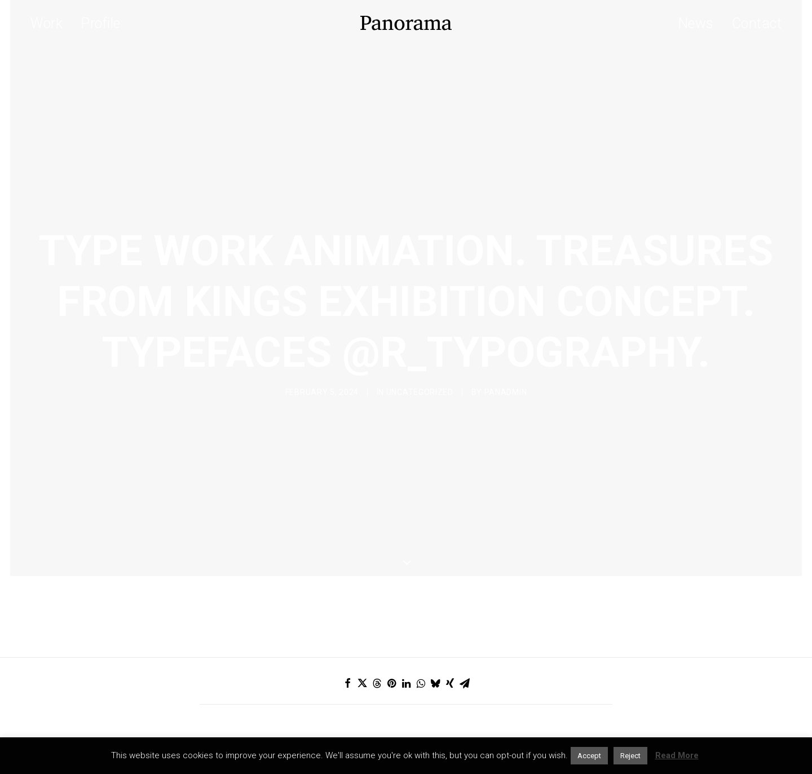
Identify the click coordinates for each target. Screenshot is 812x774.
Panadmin (505, 365)
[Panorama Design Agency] (405, 23)
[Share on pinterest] (391, 629)
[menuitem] (50, 23)
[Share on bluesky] (435, 629)
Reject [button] (630, 755)
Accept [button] (589, 755)
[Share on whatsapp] (420, 629)
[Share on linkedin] (406, 629)
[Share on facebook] (347, 629)
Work (46, 23)
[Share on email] (464, 629)
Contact (757, 23)
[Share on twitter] (362, 629)
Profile (101, 23)
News (696, 23)
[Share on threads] (376, 629)
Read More (677, 755)
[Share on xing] (450, 629)
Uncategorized (419, 365)
